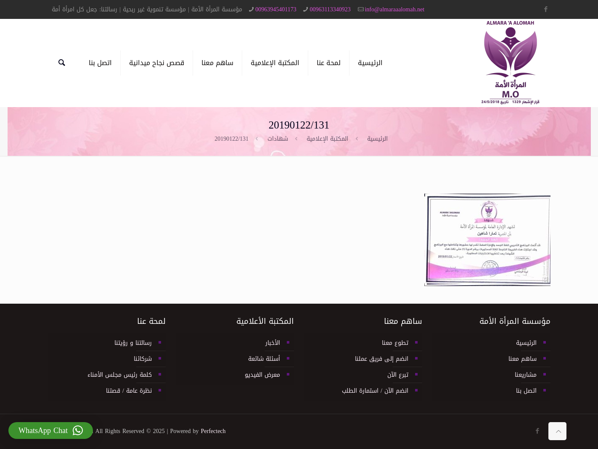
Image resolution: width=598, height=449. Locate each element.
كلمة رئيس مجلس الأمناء (119, 375)
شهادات (277, 138)
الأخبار (272, 343)
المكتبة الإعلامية (327, 138)
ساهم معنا (522, 359)
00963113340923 (330, 9)
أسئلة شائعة (264, 359)
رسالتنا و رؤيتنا (133, 343)
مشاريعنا (526, 375)
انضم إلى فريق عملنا (381, 359)
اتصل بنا (526, 390)
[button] (50, 430)
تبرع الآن (397, 375)
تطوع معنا (395, 343)
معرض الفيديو (262, 375)
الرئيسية (377, 138)
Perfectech (213, 431)
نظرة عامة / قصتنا (129, 390)
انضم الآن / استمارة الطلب (375, 390)
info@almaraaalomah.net (394, 9)
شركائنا (143, 359)
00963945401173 (275, 9)
